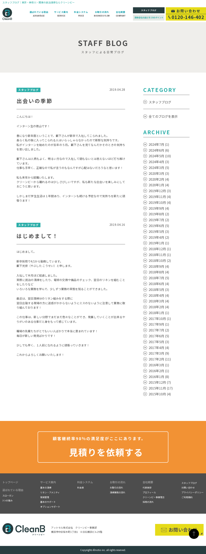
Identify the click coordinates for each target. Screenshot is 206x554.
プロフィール (149, 492)
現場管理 (44, 497)
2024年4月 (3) (159, 161)
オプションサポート (50, 506)
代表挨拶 (147, 487)
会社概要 (148, 482)
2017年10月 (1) (160, 318)
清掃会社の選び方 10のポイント (148, 17)
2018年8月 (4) (159, 272)
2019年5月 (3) (159, 231)
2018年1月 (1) (159, 312)
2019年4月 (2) (159, 237)
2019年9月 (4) (159, 208)
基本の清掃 (45, 487)
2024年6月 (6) (159, 150)
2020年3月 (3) (159, 173)
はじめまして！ (37, 236)
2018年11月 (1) (160, 254)
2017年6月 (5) (159, 335)
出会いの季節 (34, 100)
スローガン (7, 495)
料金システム (85, 482)
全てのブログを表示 (163, 116)
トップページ (10, 482)
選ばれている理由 (12, 490)
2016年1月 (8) (159, 376)
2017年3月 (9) (159, 353)
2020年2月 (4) (159, 179)
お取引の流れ (118, 482)
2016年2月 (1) (159, 370)
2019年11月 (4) (160, 196)
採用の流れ (148, 501)
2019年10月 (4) (160, 202)
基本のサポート (48, 501)
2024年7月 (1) (159, 144)
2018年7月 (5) (159, 277)
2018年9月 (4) (159, 266)
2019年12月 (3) (160, 190)
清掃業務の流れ (117, 492)
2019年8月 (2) (159, 213)
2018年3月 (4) (159, 301)
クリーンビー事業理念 (154, 497)
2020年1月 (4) (159, 184)
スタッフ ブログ (149, 10)
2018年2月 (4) (159, 306)
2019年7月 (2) (159, 219)
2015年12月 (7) (160, 382)
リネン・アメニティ (50, 492)
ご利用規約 (187, 497)
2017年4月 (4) (159, 347)
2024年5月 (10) (160, 155)
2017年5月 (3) (159, 341)
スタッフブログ (160, 102)
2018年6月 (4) (159, 283)
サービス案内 (48, 482)
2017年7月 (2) (159, 330)
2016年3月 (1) (159, 364)
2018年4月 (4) (159, 295)
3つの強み (7, 500)
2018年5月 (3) (159, 289)
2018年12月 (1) (160, 248)
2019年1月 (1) (159, 243)
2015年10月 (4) (160, 394)
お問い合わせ (188, 487)
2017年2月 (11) (160, 359)
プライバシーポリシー (192, 492)
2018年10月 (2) (160, 260)
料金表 (80, 487)
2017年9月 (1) (159, 324)
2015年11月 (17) (161, 388)
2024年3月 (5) (159, 167)
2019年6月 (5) (159, 225)
